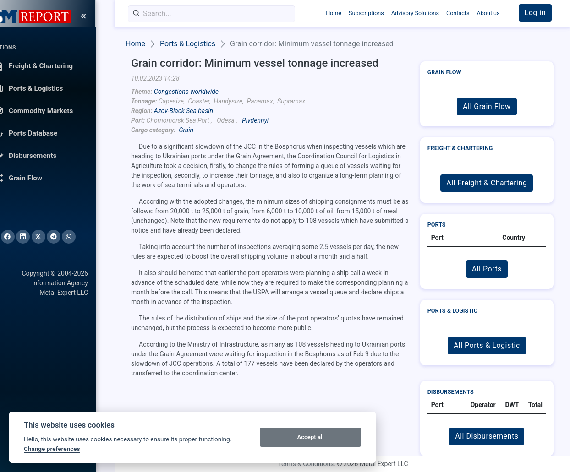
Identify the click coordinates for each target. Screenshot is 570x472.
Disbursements (451, 391)
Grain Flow (444, 72)
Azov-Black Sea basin (183, 110)
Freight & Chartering (460, 148)
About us (488, 13)
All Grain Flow (486, 106)
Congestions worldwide (186, 91)
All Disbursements (486, 436)
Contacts (458, 13)
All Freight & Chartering (486, 183)
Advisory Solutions (415, 13)
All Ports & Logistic (487, 345)
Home (333, 13)
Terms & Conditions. (306, 463)
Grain (186, 130)
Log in (535, 12)
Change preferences (52, 448)
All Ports (487, 269)
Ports (437, 224)
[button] (535, 12)
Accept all (310, 437)
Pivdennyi (255, 120)
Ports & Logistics (187, 43)
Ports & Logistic (452, 310)
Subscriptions (366, 13)
